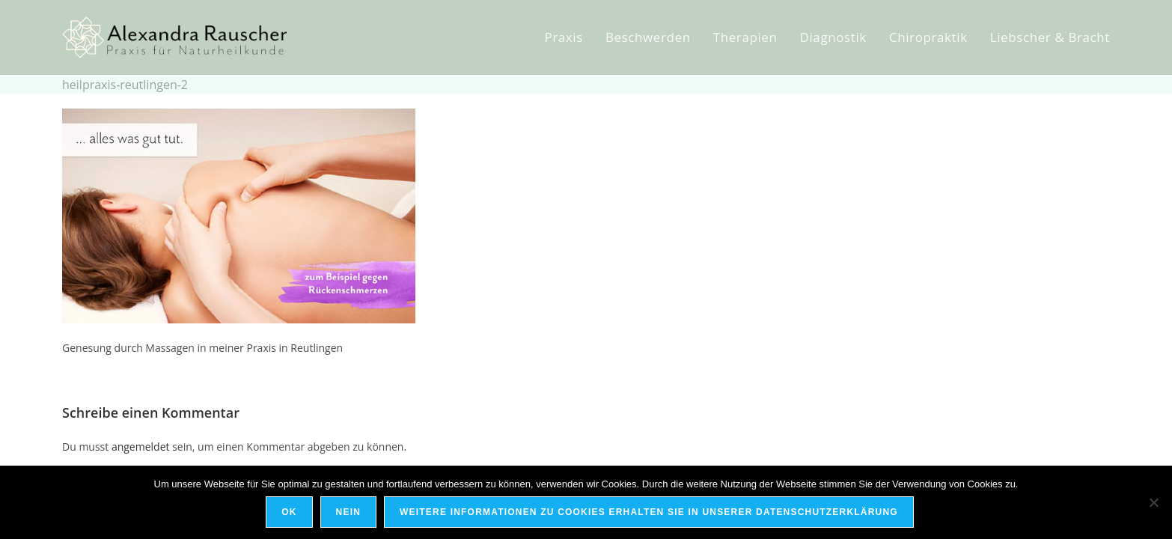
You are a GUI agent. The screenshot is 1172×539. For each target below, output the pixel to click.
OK (288, 512)
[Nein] (1153, 502)
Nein (348, 512)
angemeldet (141, 446)
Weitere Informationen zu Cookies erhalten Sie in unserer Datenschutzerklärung (649, 512)
